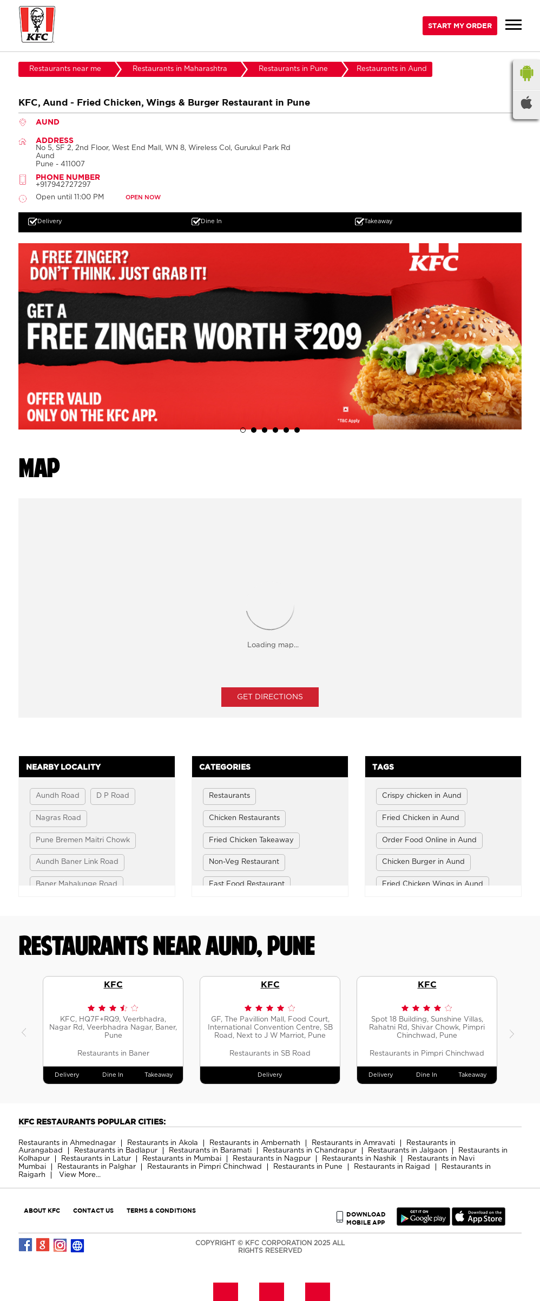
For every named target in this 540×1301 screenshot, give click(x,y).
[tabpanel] (270, 336)
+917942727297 (63, 184)
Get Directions (270, 697)
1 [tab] (243, 430)
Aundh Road (58, 795)
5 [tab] (286, 430)
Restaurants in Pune (308, 1166)
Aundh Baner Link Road (77, 862)
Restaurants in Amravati (353, 1143)
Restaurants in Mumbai (181, 1158)
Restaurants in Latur (96, 1158)
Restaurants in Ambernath (254, 1143)
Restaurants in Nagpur (272, 1158)
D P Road (112, 795)
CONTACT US (93, 1210)
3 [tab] (264, 430)
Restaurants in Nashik (359, 1158)
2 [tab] (253, 430)
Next (513, 1030)
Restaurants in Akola (162, 1143)
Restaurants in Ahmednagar (67, 1143)
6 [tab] (297, 430)
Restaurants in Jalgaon (407, 1150)
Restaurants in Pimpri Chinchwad (204, 1166)
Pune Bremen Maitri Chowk (83, 840)
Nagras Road (58, 818)
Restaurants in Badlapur (115, 1150)
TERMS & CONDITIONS (161, 1210)
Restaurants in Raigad (392, 1166)
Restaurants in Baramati (210, 1150)
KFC (113, 984)
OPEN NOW (143, 197)
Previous (26, 1030)
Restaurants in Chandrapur (310, 1150)
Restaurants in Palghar (96, 1166)
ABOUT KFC (42, 1210)
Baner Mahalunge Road (76, 884)
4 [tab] (275, 430)
